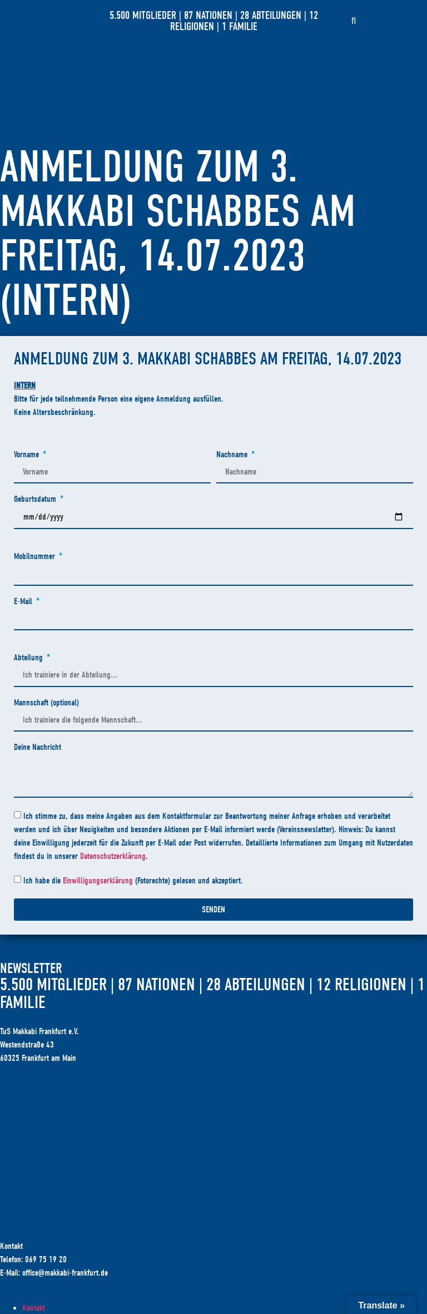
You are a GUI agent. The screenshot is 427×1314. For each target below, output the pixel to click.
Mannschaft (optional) (46, 703)
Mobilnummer (35, 556)
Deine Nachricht (37, 747)
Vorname (27, 455)
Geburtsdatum (36, 499)
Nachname (233, 455)
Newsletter (31, 968)
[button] (353, 21)
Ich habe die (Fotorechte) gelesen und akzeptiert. (133, 881)
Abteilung (29, 658)
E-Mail (24, 601)
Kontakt (33, 1308)
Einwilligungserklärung (98, 881)
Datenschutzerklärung (113, 856)
